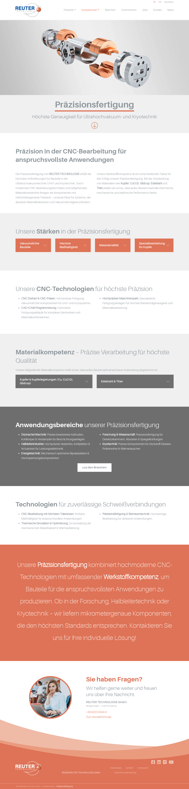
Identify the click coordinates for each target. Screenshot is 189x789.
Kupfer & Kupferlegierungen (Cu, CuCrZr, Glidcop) (46, 383)
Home (37, 786)
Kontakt (129, 772)
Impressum (142, 772)
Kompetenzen (48, 786)
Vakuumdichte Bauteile (29, 246)
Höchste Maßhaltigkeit (69, 246)
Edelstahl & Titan (112, 383)
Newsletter (169, 5)
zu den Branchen (95, 470)
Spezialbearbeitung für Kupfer (152, 246)
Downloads (115, 772)
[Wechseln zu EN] (160, 5)
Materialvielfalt (109, 246)
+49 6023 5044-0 (96, 715)
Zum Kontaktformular (98, 720)
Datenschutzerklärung (125, 776)
